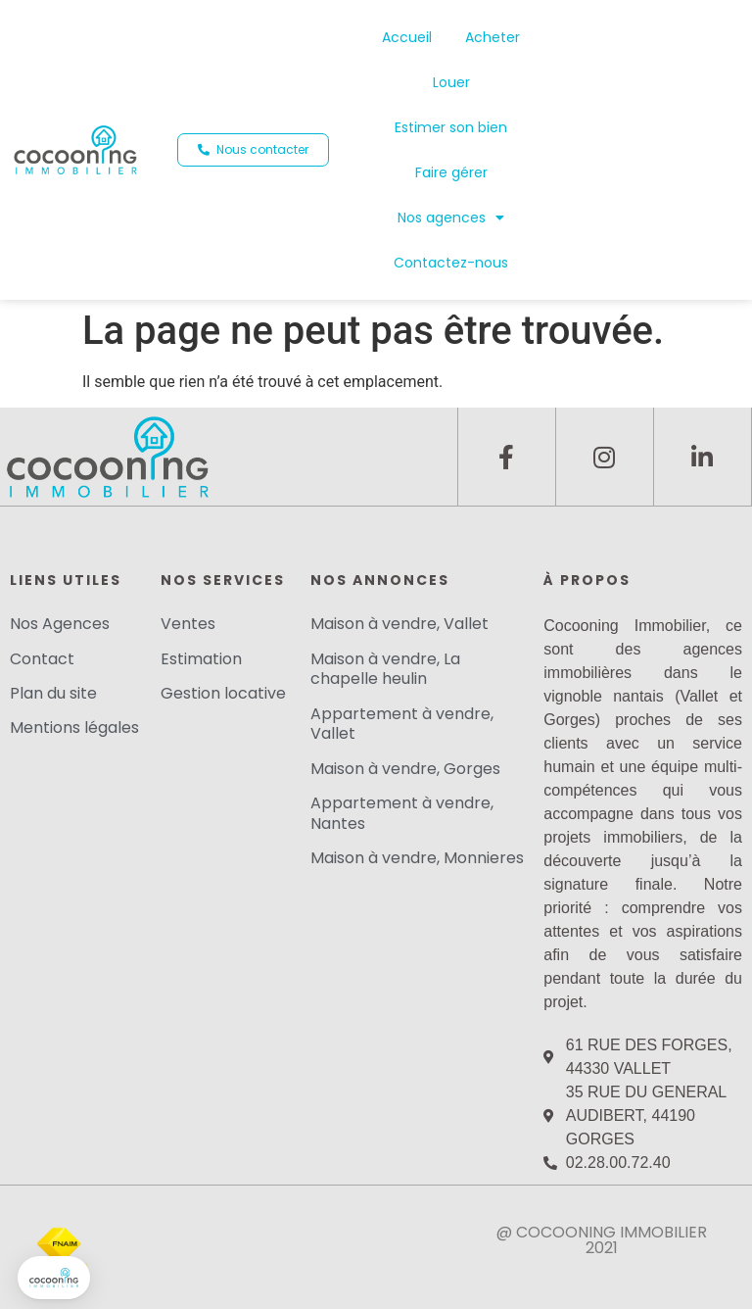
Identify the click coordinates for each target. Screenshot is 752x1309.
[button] (253, 150)
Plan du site (53, 693)
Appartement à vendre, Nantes (402, 813)
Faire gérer (451, 172)
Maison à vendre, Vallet (399, 623)
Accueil (407, 37)
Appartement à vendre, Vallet (402, 724)
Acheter (492, 37)
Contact (42, 659)
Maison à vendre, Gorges (405, 768)
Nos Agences (60, 623)
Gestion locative (223, 693)
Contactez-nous (451, 262)
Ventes (188, 623)
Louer (451, 82)
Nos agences (451, 217)
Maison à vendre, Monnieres (417, 858)
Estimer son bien (451, 127)
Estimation (201, 659)
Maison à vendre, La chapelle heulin (385, 669)
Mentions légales (74, 727)
